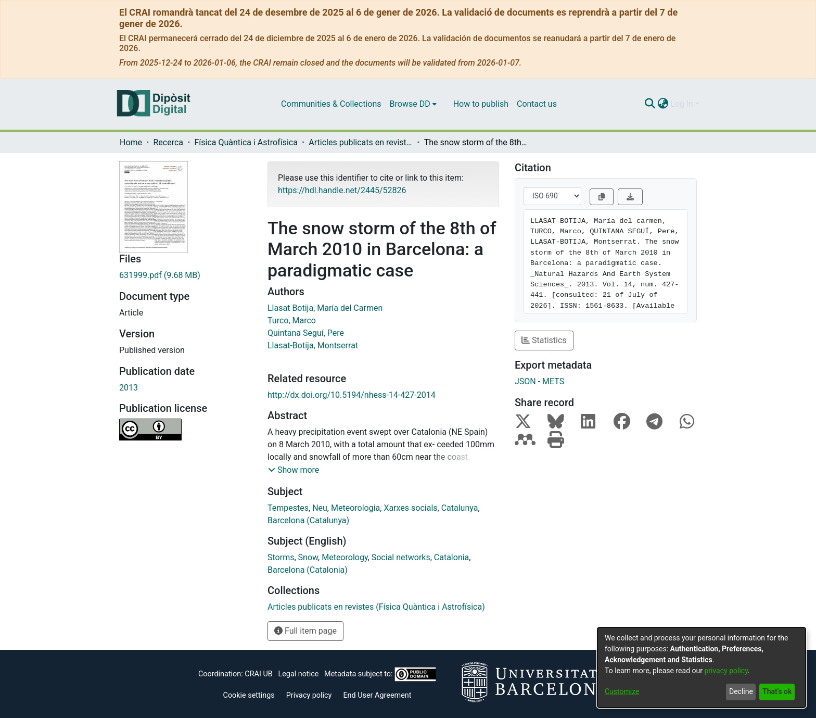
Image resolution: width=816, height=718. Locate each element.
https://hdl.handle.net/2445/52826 (342, 190)
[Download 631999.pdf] (185, 275)
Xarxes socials (410, 508)
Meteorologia (355, 508)
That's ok (777, 691)
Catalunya (459, 508)
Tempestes (288, 508)
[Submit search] (649, 104)
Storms (280, 557)
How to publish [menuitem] (480, 104)
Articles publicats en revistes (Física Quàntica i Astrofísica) (361, 142)
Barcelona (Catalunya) (308, 520)
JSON (525, 381)
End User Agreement (377, 695)
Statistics (544, 340)
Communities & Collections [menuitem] (331, 104)
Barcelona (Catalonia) (307, 570)
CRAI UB (258, 674)
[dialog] (701, 667)
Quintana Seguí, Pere (305, 333)
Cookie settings (249, 695)
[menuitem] (413, 104)
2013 (128, 388)
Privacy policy (309, 695)
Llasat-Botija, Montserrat (312, 345)
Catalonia (451, 557)
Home (131, 142)
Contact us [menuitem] (537, 104)
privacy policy (726, 670)
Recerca (168, 142)
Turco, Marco (291, 320)
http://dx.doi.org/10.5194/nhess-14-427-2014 (351, 395)
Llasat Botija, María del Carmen (324, 308)
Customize (622, 691)
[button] (293, 470)
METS (553, 381)
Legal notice (298, 674)
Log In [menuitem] (681, 104)
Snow (308, 557)
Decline (741, 691)
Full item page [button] (305, 631)
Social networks (401, 557)
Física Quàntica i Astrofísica (245, 142)
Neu (319, 508)
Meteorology (344, 557)
